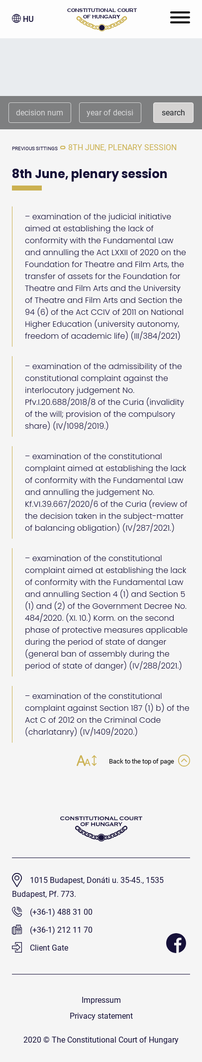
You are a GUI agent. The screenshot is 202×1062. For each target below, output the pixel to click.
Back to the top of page (149, 762)
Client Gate (40, 948)
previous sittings (35, 148)
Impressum (101, 1000)
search (173, 112)
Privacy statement (101, 1016)
